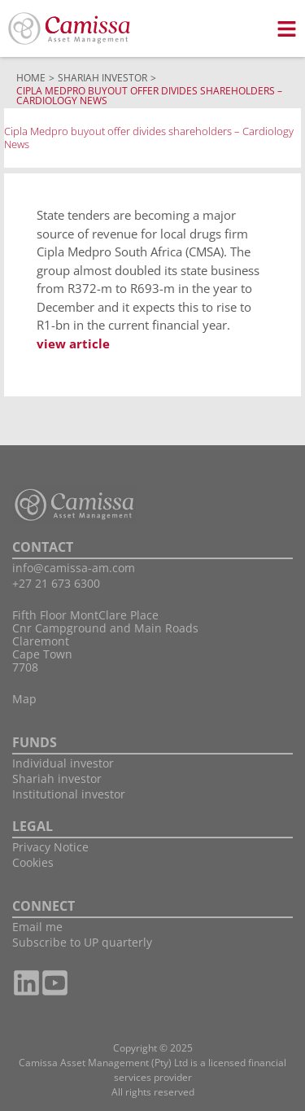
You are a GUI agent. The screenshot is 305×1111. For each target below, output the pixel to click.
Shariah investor (57, 778)
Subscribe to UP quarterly (82, 942)
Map (24, 698)
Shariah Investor (102, 78)
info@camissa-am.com (73, 567)
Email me (37, 926)
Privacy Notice (50, 847)
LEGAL (32, 826)
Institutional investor (68, 794)
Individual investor (63, 763)
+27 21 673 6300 (56, 583)
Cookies (33, 862)
